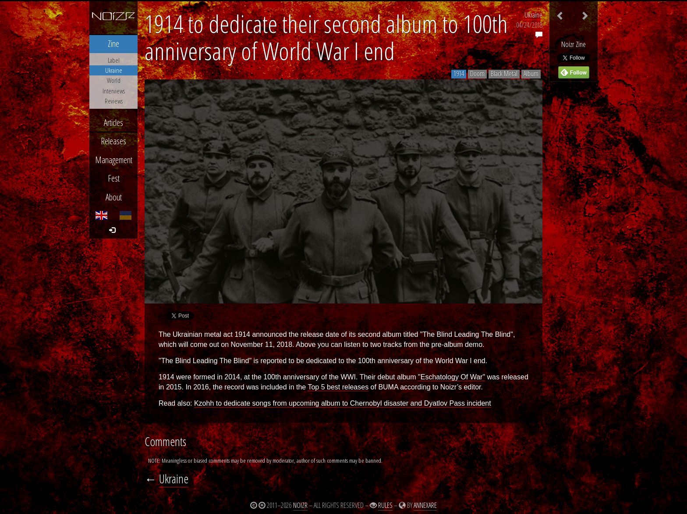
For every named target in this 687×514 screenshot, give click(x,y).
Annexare (425, 505)
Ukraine (533, 15)
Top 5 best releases (338, 387)
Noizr (300, 505)
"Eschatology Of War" (451, 377)
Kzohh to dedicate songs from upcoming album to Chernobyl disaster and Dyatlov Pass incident (342, 403)
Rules (385, 505)
